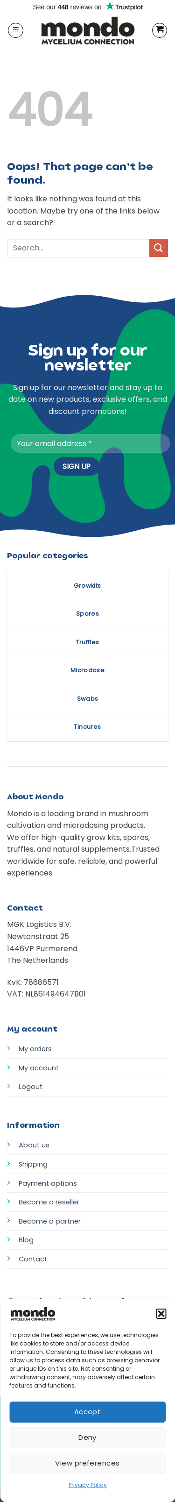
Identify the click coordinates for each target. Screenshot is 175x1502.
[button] (161, 1313)
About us (34, 1145)
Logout (30, 1086)
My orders (35, 1049)
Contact (33, 1259)
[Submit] (158, 248)
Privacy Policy (88, 1485)
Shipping (33, 1164)
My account (39, 1068)
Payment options (48, 1183)
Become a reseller (49, 1202)
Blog (26, 1240)
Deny (87, 1437)
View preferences (87, 1463)
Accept (87, 1412)
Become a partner (50, 1221)
